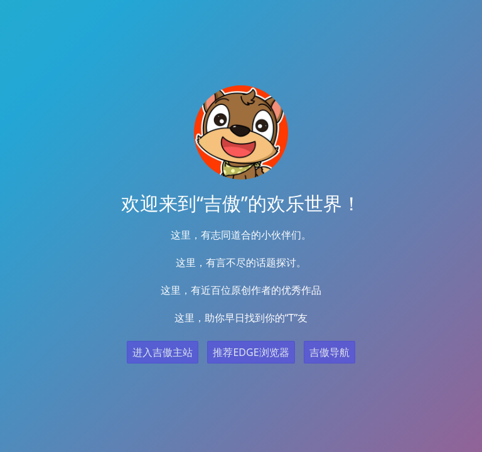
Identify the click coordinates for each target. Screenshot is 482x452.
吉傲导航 (329, 352)
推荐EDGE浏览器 (251, 352)
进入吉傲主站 (162, 352)
